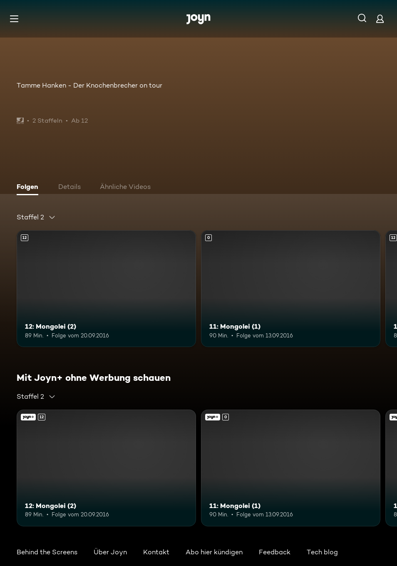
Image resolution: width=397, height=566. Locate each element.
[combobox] (36, 217)
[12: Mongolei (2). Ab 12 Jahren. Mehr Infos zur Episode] (106, 288)
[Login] (380, 18)
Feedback (274, 552)
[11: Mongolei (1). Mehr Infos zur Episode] (290, 288)
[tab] (29, 187)
